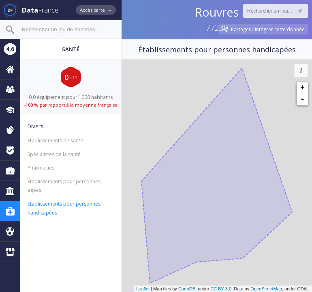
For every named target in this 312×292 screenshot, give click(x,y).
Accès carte (96, 10)
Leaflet (143, 288)
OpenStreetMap (266, 288)
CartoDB (186, 288)
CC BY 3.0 (220, 288)
